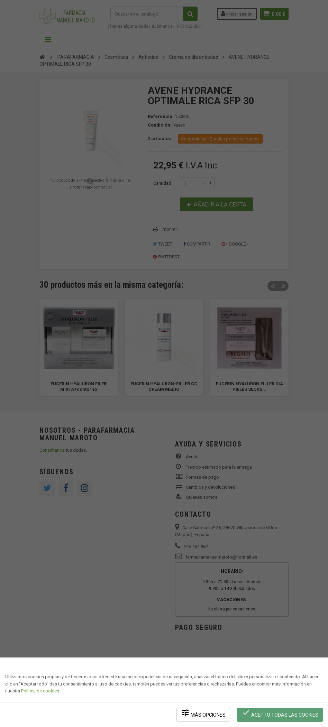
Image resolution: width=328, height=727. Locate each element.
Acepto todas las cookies (280, 713)
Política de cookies (40, 690)
